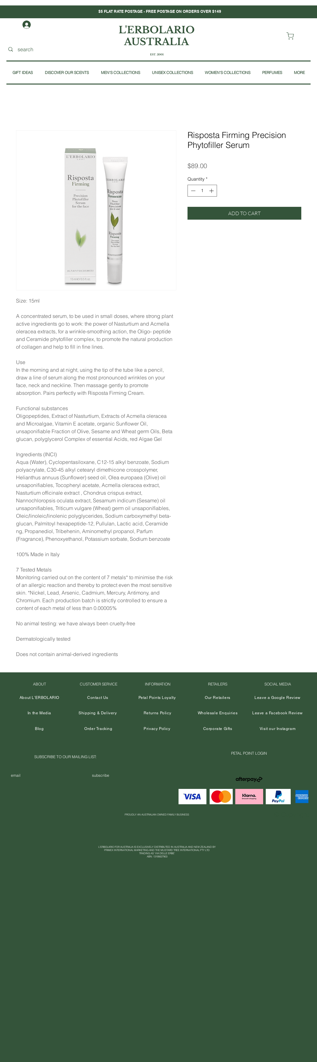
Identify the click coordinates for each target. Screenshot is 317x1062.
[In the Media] (39, 713)
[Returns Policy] (157, 713)
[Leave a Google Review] (277, 698)
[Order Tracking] (98, 729)
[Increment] (212, 190)
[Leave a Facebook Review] (277, 713)
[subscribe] (101, 775)
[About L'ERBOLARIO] (39, 698)
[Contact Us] (98, 698)
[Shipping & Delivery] (98, 713)
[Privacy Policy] (157, 729)
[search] (48, 49)
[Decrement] (192, 190)
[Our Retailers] (217, 698)
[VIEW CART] (291, 35)
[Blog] (39, 729)
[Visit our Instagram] (277, 729)
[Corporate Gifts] (217, 729)
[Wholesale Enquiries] (217, 713)
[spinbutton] (202, 190)
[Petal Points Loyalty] (157, 698)
